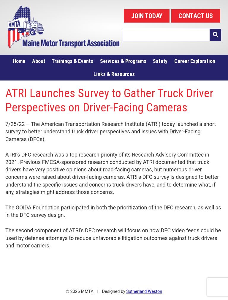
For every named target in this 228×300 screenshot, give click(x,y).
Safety (160, 61)
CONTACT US (195, 16)
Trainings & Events (72, 61)
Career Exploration (194, 61)
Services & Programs (123, 61)
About (38, 61)
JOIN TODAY (146, 16)
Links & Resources (114, 74)
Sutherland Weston (144, 291)
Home (19, 61)
